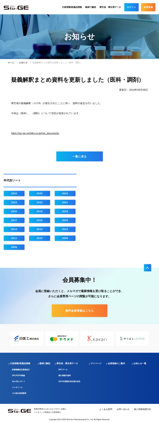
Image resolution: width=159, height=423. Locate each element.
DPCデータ (62, 370)
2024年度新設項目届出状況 (69, 381)
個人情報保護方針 (142, 409)
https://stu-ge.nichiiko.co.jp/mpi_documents (35, 133)
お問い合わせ (123, 409)
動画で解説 (90, 7)
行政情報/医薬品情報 (72, 7)
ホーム (11, 62)
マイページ (96, 363)
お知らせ (23, 62)
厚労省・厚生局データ (110, 7)
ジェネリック (17, 387)
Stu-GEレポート (18, 381)
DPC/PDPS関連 (18, 375)
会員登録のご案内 (116, 363)
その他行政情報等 (19, 393)
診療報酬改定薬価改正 (21, 370)
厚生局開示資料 (64, 375)
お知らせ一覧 (139, 363)
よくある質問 (105, 409)
